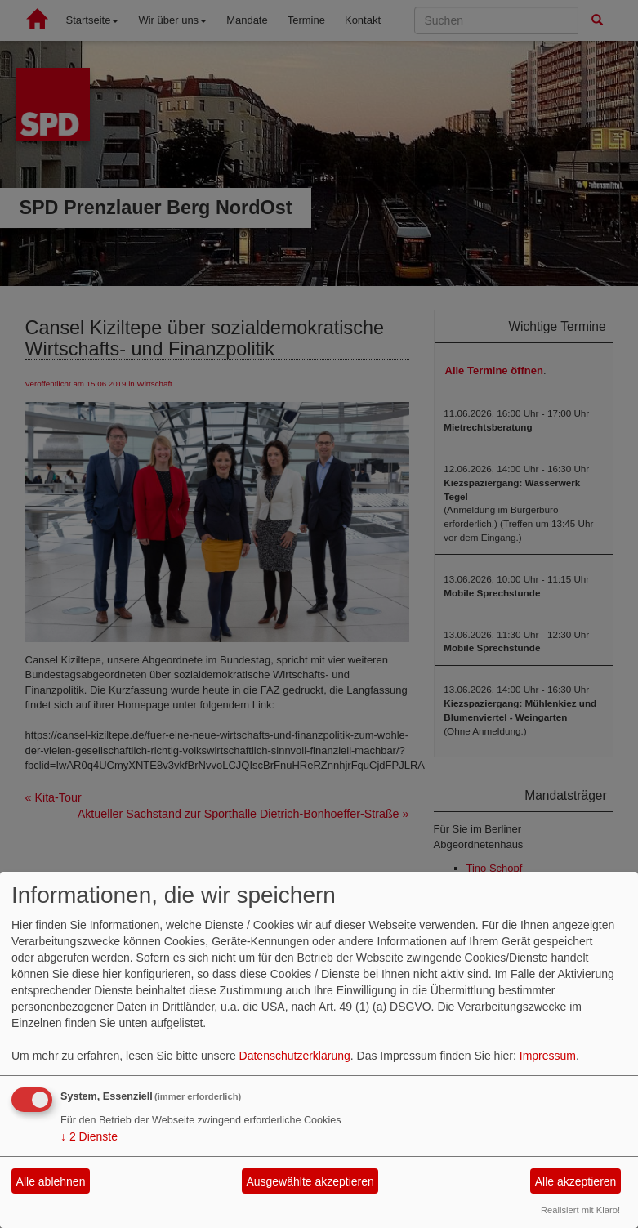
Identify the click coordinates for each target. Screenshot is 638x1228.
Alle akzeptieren (576, 1181)
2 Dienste (89, 1136)
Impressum (548, 1055)
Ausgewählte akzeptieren (309, 1181)
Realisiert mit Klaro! (580, 1210)
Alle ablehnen (51, 1181)
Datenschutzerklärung (294, 1055)
